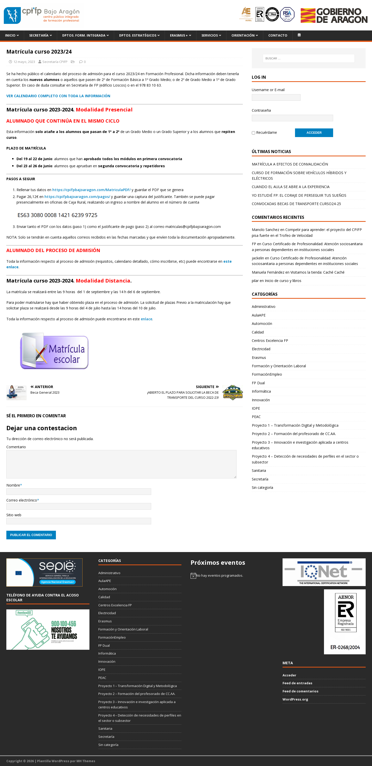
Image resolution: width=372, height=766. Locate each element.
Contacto (277, 35)
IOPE (256, 407)
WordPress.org (295, 699)
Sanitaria (259, 470)
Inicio (10, 35)
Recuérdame (266, 132)
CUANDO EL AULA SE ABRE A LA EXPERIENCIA (291, 186)
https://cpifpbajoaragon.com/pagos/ (77, 196)
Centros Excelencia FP (270, 340)
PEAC (256, 416)
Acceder (289, 675)
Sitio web (13, 514)
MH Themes (85, 761)
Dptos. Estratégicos (137, 35)
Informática (261, 390)
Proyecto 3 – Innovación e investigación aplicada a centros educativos (300, 444)
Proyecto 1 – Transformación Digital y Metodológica (295, 424)
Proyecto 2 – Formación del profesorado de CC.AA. (294, 433)
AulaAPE (259, 314)
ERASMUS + (179, 35)
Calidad (258, 331)
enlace (146, 319)
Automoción (262, 323)
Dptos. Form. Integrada (83, 35)
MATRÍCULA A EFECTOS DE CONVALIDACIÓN (290, 163)
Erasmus (259, 357)
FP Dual (258, 382)
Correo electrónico (21, 500)
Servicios (210, 35)
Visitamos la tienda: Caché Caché (317, 271)
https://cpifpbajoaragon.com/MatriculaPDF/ (91, 189)
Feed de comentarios (300, 691)
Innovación (261, 399)
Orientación (243, 35)
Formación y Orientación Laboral (279, 365)
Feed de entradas (297, 683)
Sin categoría (262, 487)
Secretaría (39, 35)
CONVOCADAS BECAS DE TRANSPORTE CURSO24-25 (296, 203)
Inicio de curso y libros (283, 280)
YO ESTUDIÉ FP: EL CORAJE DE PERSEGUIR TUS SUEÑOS (299, 194)
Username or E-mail (268, 89)
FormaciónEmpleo (267, 373)
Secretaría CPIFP (55, 61)
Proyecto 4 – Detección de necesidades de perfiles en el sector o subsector (305, 458)
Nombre (13, 485)
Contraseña (261, 110)
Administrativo (263, 306)
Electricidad (261, 348)
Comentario (16, 446)
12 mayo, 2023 (24, 61)
